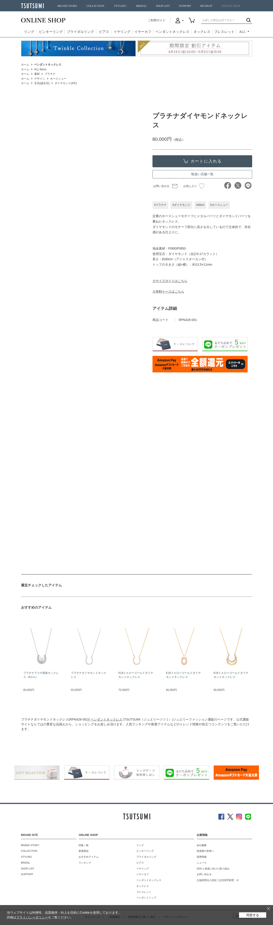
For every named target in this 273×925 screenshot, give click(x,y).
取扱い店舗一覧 (202, 174)
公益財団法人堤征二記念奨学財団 (215, 880)
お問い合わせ (161, 186)
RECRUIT (206, 5)
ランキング (85, 862)
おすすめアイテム (89, 856)
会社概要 (202, 845)
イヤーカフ (142, 32)
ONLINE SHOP (231, 5)
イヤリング (122, 32)
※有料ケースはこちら (168, 291)
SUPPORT (185, 5)
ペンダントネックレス (172, 32)
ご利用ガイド (156, 20)
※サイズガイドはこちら (169, 281)
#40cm (200, 204)
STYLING (120, 5)
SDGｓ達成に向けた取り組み (213, 868)
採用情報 (202, 856)
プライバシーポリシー (32, 917)
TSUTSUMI (32, 6)
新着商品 (84, 851)
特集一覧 (84, 845)
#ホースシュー (219, 204)
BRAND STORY (67, 5)
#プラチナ (160, 204)
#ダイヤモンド (181, 204)
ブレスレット (224, 32)
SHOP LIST (163, 5)
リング (29, 32)
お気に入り (193, 186)
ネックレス (201, 32)
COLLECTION (95, 5)
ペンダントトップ (146, 897)
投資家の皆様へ (205, 851)
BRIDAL (141, 5)
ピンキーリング (51, 32)
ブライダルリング (80, 32)
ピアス (104, 32)
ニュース (202, 862)
